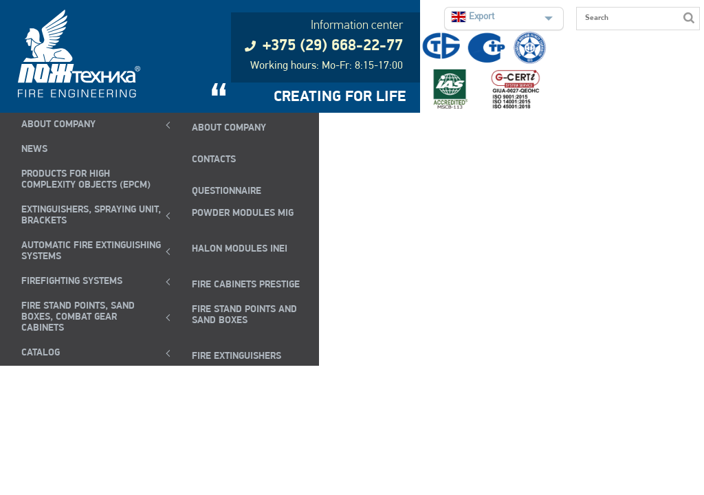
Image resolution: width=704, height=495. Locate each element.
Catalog (40, 353)
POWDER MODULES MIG (243, 213)
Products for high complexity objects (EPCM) (86, 179)
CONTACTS (214, 160)
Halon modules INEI (239, 249)
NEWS (34, 149)
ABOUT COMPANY (58, 125)
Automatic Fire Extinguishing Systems (91, 251)
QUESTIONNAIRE (226, 191)
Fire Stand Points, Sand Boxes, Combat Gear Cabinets (78, 317)
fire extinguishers (236, 356)
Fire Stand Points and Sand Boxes (244, 315)
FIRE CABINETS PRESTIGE (246, 285)
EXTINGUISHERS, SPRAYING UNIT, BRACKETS (91, 215)
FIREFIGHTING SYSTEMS (71, 281)
